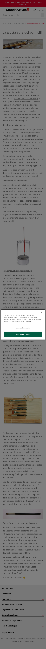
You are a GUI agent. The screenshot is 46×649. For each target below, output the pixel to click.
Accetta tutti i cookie (23, 334)
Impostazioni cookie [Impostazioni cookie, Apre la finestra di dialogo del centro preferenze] (23, 328)
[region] (23, 324)
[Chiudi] (41, 312)
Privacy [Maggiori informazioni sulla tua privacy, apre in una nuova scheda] (28, 321)
